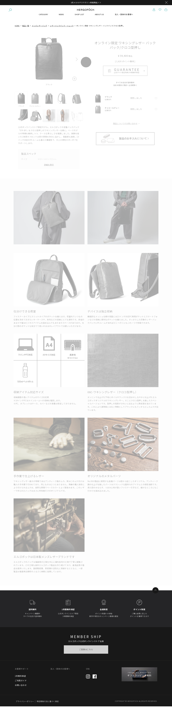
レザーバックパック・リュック (62, 27)
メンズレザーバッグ (39, 27)
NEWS (61, 16)
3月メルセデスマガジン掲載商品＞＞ (86, 2)
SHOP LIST (79, 16)
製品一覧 (25, 27)
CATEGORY (43, 16)
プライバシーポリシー (25, 703)
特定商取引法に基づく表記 (48, 703)
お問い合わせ (21, 686)
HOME (17, 27)
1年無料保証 (20, 677)
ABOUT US (99, 16)
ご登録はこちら (86, 651)
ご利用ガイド (21, 682)
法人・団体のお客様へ (124, 16)
